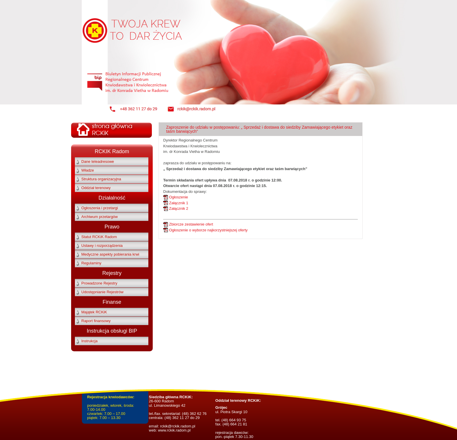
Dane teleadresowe (97, 161)
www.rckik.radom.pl (174, 430)
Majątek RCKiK (94, 312)
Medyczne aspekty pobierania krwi (110, 254)
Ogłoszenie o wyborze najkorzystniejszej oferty (208, 230)
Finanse (112, 302)
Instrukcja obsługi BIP (112, 331)
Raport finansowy (95, 321)
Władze (87, 170)
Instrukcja (89, 341)
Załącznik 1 (178, 203)
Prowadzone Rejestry (99, 283)
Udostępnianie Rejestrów (102, 292)
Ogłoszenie (178, 197)
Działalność (112, 198)
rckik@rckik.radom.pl (177, 426)
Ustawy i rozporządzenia (102, 245)
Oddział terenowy (95, 188)
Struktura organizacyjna (101, 179)
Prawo (111, 227)
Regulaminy (91, 263)
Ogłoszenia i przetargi (99, 208)
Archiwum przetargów (99, 216)
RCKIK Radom (112, 151)
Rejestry (112, 273)
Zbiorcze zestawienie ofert (191, 224)
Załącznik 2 (178, 208)
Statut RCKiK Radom (99, 237)
